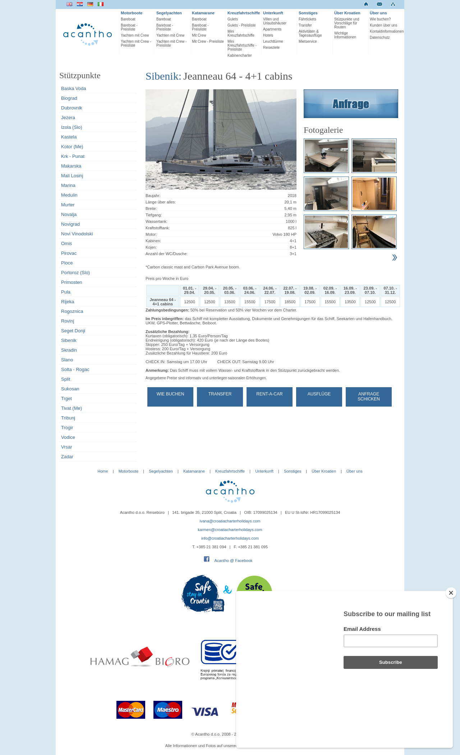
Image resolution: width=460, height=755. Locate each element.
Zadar (67, 456)
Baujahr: (153, 195)
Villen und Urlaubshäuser (274, 21)
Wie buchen (170, 394)
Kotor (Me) (72, 146)
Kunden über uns (383, 25)
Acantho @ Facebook (234, 560)
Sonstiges (308, 13)
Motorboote (131, 13)
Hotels (268, 35)
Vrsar (66, 447)
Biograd (69, 98)
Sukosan (70, 388)
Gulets (232, 19)
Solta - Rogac (75, 369)
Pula (65, 292)
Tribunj (68, 418)
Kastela (69, 137)
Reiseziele (271, 48)
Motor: (151, 234)
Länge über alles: (161, 202)
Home (102, 471)
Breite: (151, 208)
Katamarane (203, 13)
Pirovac (69, 253)
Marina (68, 185)
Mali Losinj (72, 175)
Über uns (378, 13)
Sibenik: (163, 76)
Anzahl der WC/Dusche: (167, 254)
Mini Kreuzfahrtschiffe (240, 33)
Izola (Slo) (71, 127)
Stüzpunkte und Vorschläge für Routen (346, 23)
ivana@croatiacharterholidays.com (230, 521)
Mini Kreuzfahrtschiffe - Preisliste (242, 45)
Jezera (68, 117)
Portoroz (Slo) (75, 272)
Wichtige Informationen (345, 35)
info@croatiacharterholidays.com (230, 538)
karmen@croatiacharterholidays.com (230, 529)
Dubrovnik (71, 108)
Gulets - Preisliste (241, 25)
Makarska (71, 166)
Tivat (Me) (71, 408)
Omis (66, 243)
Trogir (67, 427)
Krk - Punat (72, 156)
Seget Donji (73, 330)
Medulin (69, 195)
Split (65, 379)
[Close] (451, 631)
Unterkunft (273, 13)
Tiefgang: (154, 215)
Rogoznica (72, 311)
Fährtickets (307, 19)
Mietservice (308, 41)
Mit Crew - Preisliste (208, 41)
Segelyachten (169, 13)
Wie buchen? (380, 19)
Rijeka (67, 301)
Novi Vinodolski (77, 233)
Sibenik (69, 340)
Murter (68, 204)
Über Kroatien (347, 13)
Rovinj (67, 321)
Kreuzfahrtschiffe (243, 13)
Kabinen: (153, 241)
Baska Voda (73, 88)
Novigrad (70, 224)
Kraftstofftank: (158, 228)
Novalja (69, 214)
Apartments (272, 29)
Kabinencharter (239, 55)
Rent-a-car (269, 394)
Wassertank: (156, 221)
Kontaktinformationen (386, 31)
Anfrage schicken (369, 396)
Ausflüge (319, 394)
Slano (67, 359)
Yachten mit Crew (135, 35)
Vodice (68, 437)
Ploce (67, 263)
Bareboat (128, 19)
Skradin (69, 350)
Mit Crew (199, 35)
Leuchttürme (273, 41)
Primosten (71, 282)
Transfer (305, 25)
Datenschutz (380, 37)
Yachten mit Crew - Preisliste (136, 43)
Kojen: (151, 247)
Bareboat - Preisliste (129, 27)
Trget (66, 398)
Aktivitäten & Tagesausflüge (310, 33)
